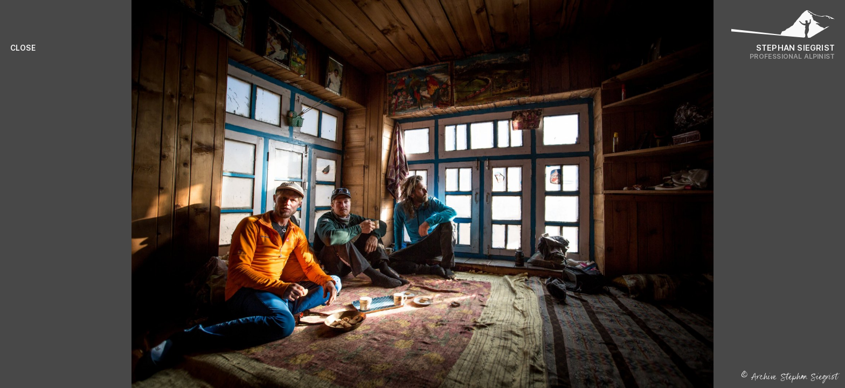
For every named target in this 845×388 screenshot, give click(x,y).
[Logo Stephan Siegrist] (783, 27)
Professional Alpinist (792, 56)
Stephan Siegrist (795, 47)
